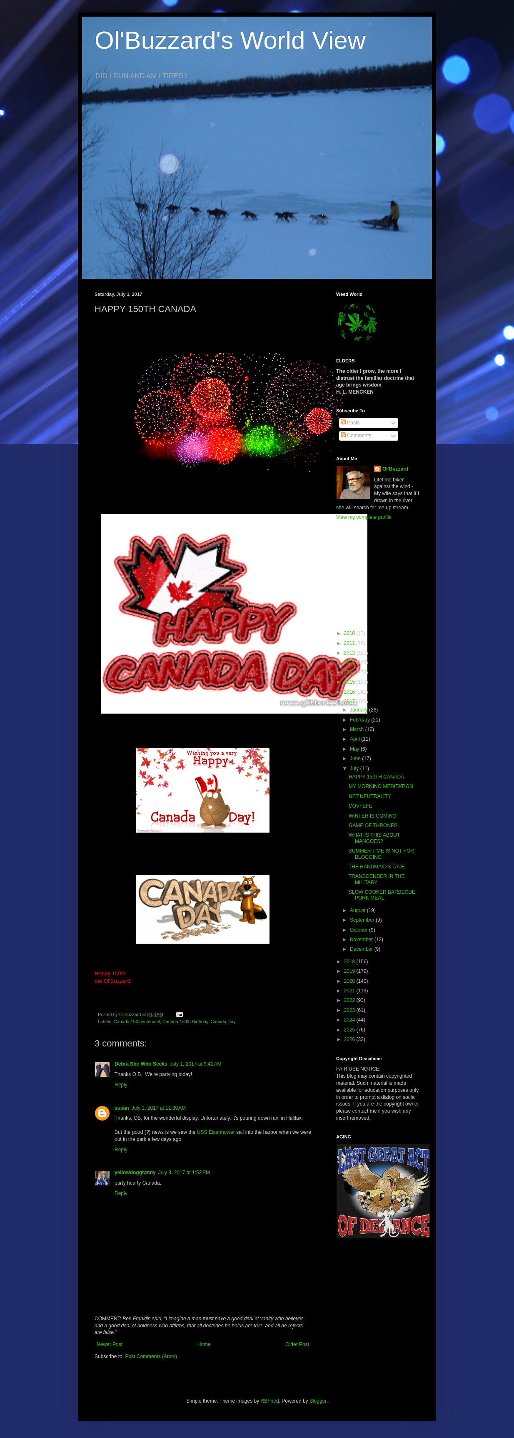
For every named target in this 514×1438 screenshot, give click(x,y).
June (356, 758)
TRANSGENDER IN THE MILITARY (376, 879)
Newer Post (109, 1344)
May (355, 749)
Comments (356, 436)
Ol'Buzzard (395, 469)
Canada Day (223, 1021)
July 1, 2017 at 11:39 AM (159, 1108)
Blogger (318, 1401)
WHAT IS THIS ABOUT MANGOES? (374, 838)
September (363, 920)
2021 (350, 991)
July (355, 768)
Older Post (297, 1344)
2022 (350, 1000)
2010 (350, 633)
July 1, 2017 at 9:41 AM (196, 1064)
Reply (121, 1085)
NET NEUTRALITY (370, 796)
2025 (350, 1030)
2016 (350, 692)
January (359, 710)
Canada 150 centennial (137, 1021)
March (357, 729)
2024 (350, 1020)
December (362, 949)
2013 (350, 662)
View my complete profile (364, 517)
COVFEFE (360, 806)
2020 (350, 981)
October (359, 930)
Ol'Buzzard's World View (230, 40)
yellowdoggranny (135, 1172)
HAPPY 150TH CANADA (376, 777)
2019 (350, 971)
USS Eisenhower (216, 1132)
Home (204, 1344)
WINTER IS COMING (373, 816)
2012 (350, 653)
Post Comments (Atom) (151, 1356)
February (360, 720)
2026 (350, 1039)
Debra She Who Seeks (141, 1064)
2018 (350, 961)
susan (122, 1108)
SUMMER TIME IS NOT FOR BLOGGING (381, 854)
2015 (350, 682)
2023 (350, 1010)
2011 (350, 643)
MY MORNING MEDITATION (381, 786)
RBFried (270, 1401)
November (362, 939)
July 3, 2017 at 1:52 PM (184, 1172)
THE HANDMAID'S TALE (376, 867)
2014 (350, 672)
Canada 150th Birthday (185, 1021)
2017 (350, 701)
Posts (350, 423)
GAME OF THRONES (373, 825)
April (355, 739)
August (358, 910)
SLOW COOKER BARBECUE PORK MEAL (382, 895)
